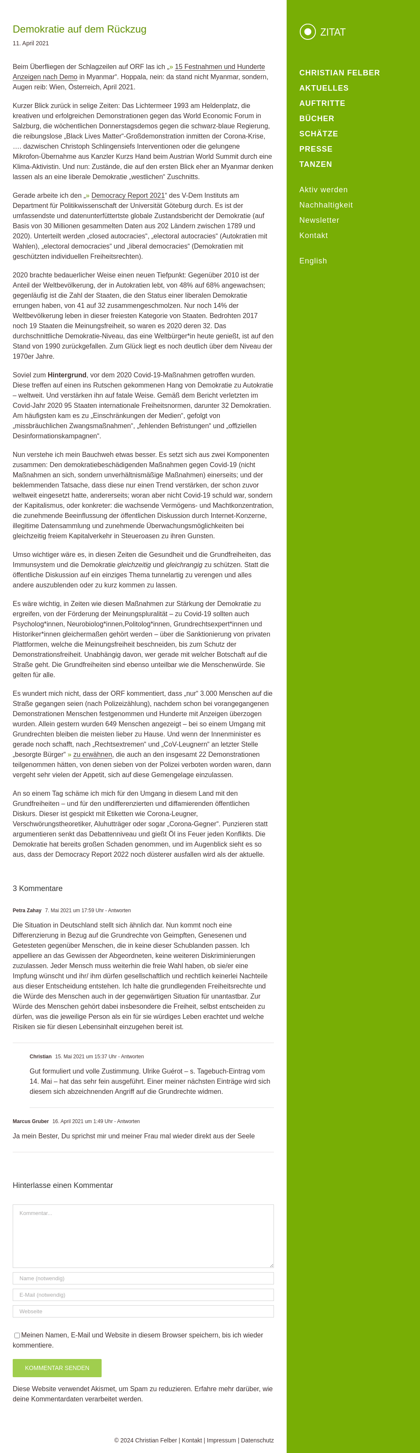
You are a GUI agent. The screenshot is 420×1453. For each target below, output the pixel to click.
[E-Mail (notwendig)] (143, 1295)
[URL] (143, 1311)
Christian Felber (156, 1440)
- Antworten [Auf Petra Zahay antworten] (117, 910)
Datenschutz (257, 1440)
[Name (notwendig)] (143, 1278)
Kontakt (192, 1440)
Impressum (221, 1440)
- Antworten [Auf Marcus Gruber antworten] (126, 1121)
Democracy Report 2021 (128, 195)
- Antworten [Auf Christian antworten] (130, 1057)
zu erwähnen (92, 754)
